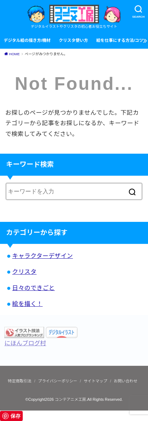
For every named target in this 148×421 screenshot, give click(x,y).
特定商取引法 (19, 381)
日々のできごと (33, 288)
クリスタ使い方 (73, 40)
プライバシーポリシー (57, 381)
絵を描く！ (27, 304)
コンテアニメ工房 (70, 399)
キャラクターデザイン (42, 256)
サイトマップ (95, 381)
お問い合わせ (125, 381)
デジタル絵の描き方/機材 (27, 40)
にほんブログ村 (25, 343)
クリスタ (24, 271)
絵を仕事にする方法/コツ (119, 40)
